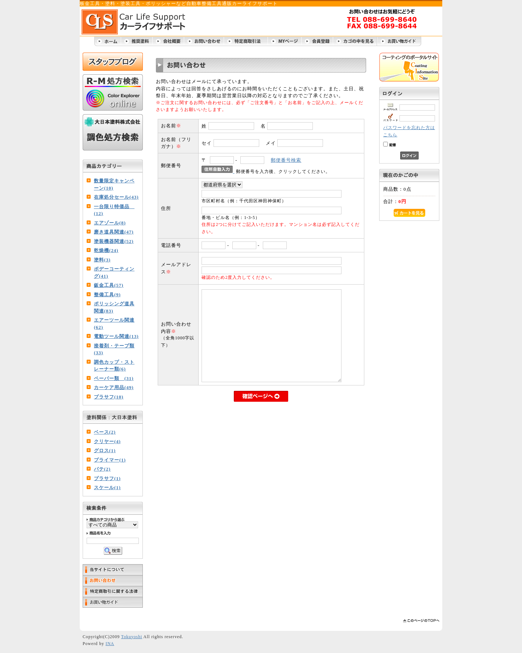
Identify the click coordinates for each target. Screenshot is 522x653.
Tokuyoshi (131, 637)
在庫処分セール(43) (116, 197)
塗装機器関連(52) (114, 241)
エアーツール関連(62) (114, 323)
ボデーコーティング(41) (114, 272)
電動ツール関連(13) (116, 336)
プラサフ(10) (109, 397)
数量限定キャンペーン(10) (114, 184)
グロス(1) (105, 450)
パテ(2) (102, 469)
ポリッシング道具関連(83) (114, 307)
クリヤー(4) (107, 441)
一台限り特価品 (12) (114, 210)
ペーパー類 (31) (114, 378)
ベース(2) (105, 432)
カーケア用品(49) (114, 387)
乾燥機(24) (106, 250)
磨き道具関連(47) (114, 232)
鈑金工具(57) (109, 285)
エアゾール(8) (110, 223)
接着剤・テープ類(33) (114, 349)
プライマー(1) (110, 460)
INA (109, 643)
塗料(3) (102, 260)
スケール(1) (107, 487)
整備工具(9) (107, 294)
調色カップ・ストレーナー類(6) (114, 365)
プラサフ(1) (107, 478)
